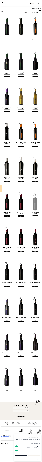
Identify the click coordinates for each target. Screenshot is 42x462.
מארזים (37, 12)
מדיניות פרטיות (31, 457)
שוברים (33, 12)
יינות (40, 12)
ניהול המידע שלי (24, 457)
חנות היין (36, 8)
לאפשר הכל (21, 455)
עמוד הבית (39, 8)
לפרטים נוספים (35, 76)
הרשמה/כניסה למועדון (37, 3)
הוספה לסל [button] (35, 78)
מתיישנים (25, 12)
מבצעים (29, 12)
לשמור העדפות (34, 455)
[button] (40, 2)
